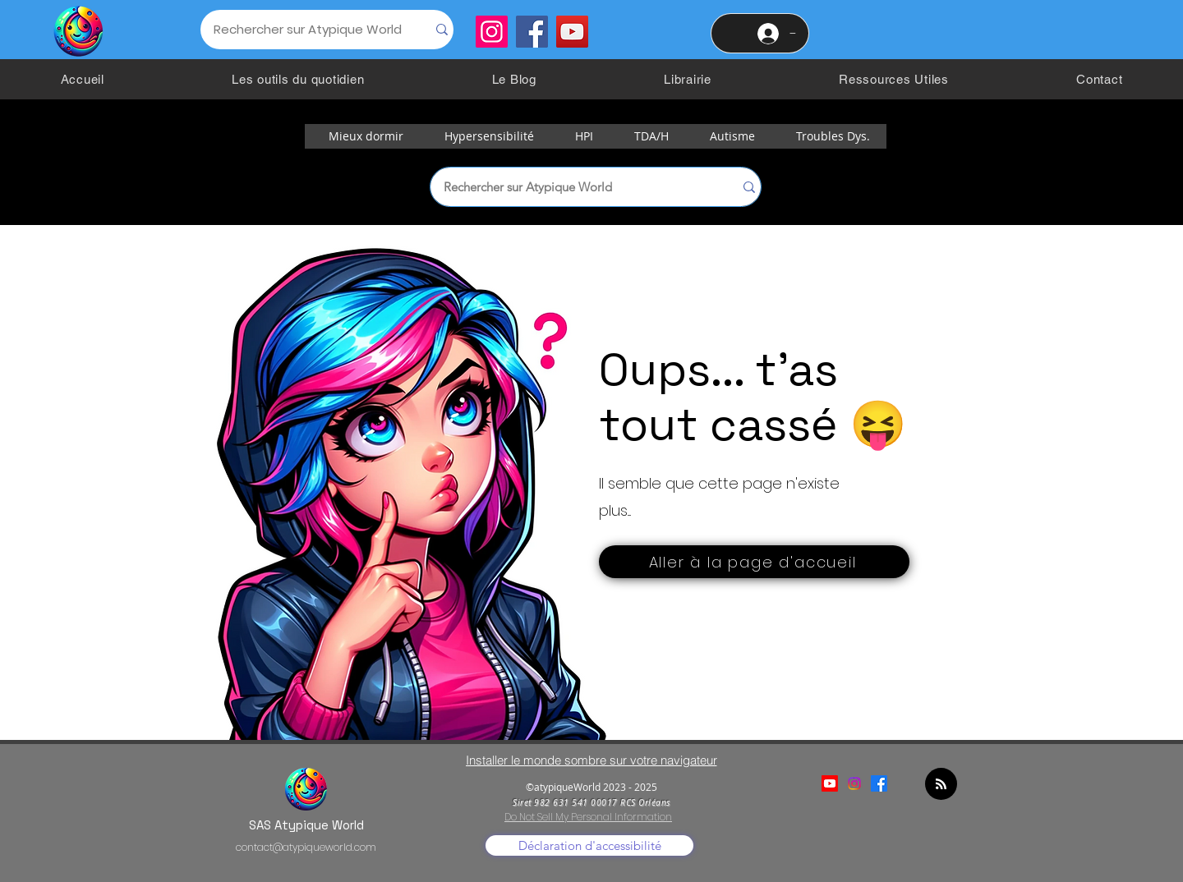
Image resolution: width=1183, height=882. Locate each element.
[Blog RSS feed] (941, 785)
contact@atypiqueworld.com (306, 847)
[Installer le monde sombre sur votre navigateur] (591, 760)
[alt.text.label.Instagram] (854, 783)
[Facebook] (532, 32)
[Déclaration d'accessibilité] (589, 845)
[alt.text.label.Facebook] (879, 783)
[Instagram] (492, 32)
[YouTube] (572, 32)
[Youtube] (830, 783)
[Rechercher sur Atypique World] (301, 29)
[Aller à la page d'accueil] (754, 561)
